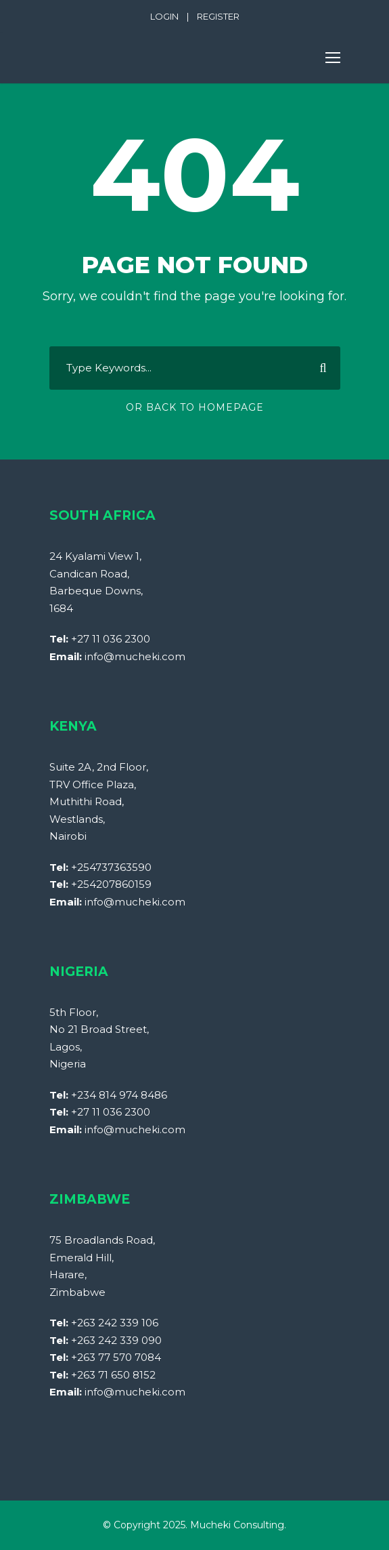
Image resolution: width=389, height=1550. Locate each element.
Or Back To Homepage (195, 407)
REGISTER (218, 16)
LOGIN (164, 16)
